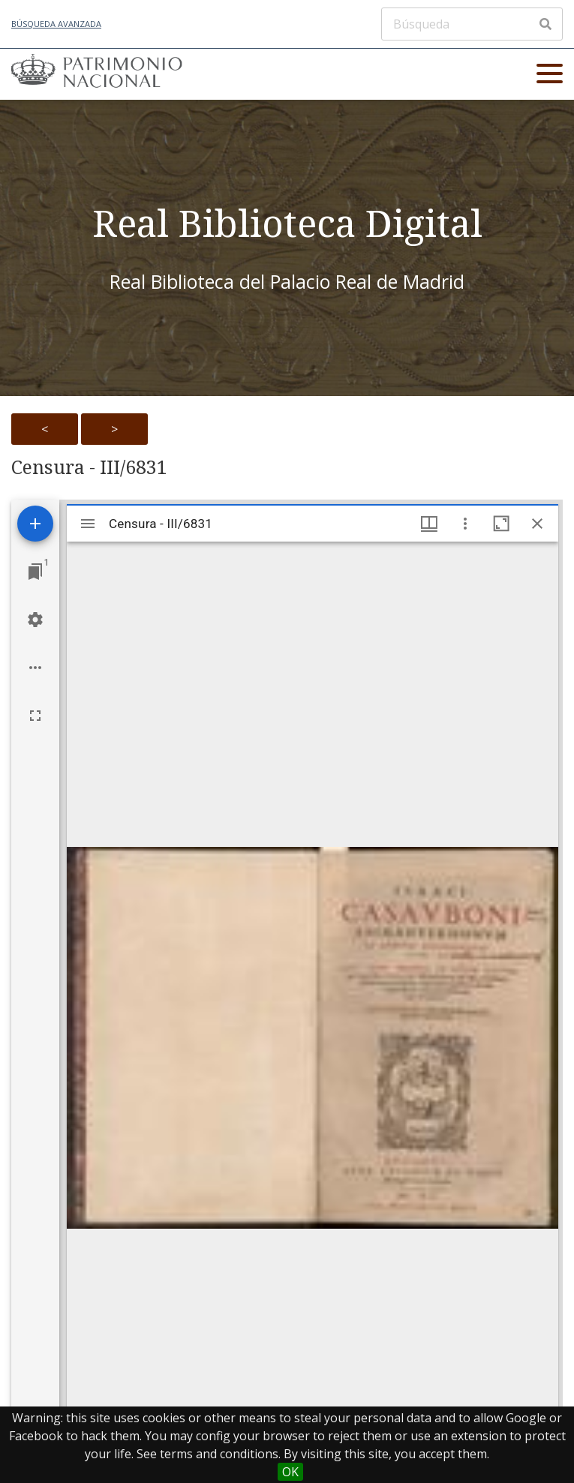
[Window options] (465, 524)
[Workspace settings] (35, 620)
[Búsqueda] (472, 24)
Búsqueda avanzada (56, 23)
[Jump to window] (35, 572)
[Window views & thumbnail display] (429, 524)
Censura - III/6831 (89, 467)
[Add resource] (35, 524)
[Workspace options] (35, 668)
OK (290, 1471)
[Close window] (537, 524)
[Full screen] (35, 716)
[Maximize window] (501, 524)
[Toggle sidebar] (88, 524)
